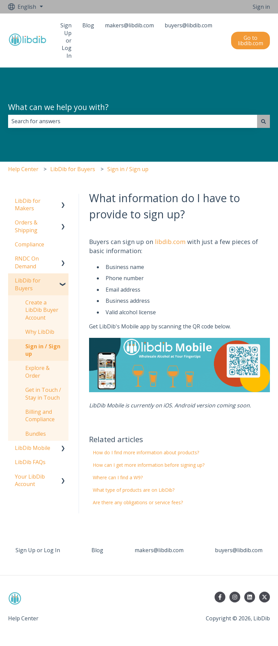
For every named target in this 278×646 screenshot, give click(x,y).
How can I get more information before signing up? (148, 465)
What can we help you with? (58, 107)
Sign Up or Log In (66, 40)
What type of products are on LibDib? (134, 490)
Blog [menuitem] (97, 550)
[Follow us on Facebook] (220, 597)
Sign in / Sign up (127, 169)
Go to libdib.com (250, 40)
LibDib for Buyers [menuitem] (27, 284)
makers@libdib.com (129, 25)
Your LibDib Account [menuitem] (30, 480)
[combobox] (132, 121)
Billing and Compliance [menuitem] (40, 415)
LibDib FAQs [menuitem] (30, 462)
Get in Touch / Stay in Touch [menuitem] (43, 393)
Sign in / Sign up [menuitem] (42, 350)
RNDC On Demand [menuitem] (27, 262)
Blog (88, 25)
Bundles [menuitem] (35, 433)
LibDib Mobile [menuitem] (32, 448)
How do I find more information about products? (146, 452)
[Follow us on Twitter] (264, 597)
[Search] (263, 121)
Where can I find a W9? (118, 477)
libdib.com (170, 242)
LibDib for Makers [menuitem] (27, 204)
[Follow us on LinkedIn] (249, 597)
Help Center (23, 169)
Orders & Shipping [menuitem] (26, 226)
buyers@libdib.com (188, 25)
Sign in (261, 6)
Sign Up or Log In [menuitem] (38, 550)
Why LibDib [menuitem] (39, 331)
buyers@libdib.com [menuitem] (238, 550)
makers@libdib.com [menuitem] (159, 550)
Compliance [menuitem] (29, 244)
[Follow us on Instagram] (234, 597)
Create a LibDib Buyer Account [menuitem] (41, 310)
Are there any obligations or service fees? (138, 502)
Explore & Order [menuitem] (37, 371)
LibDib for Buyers (72, 169)
